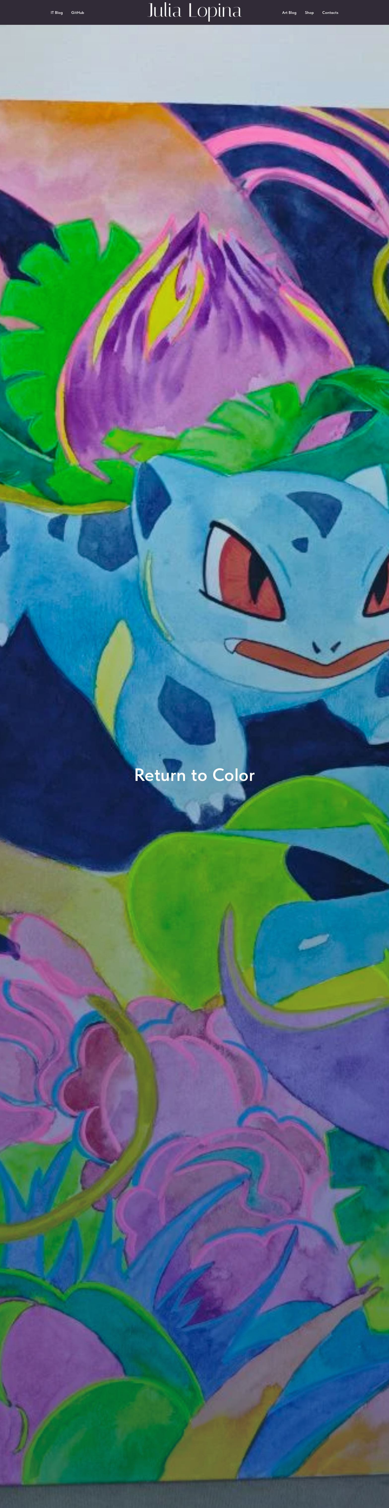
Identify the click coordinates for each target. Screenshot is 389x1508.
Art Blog (289, 12)
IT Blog (57, 12)
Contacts (330, 12)
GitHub (77, 12)
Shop (309, 12)
